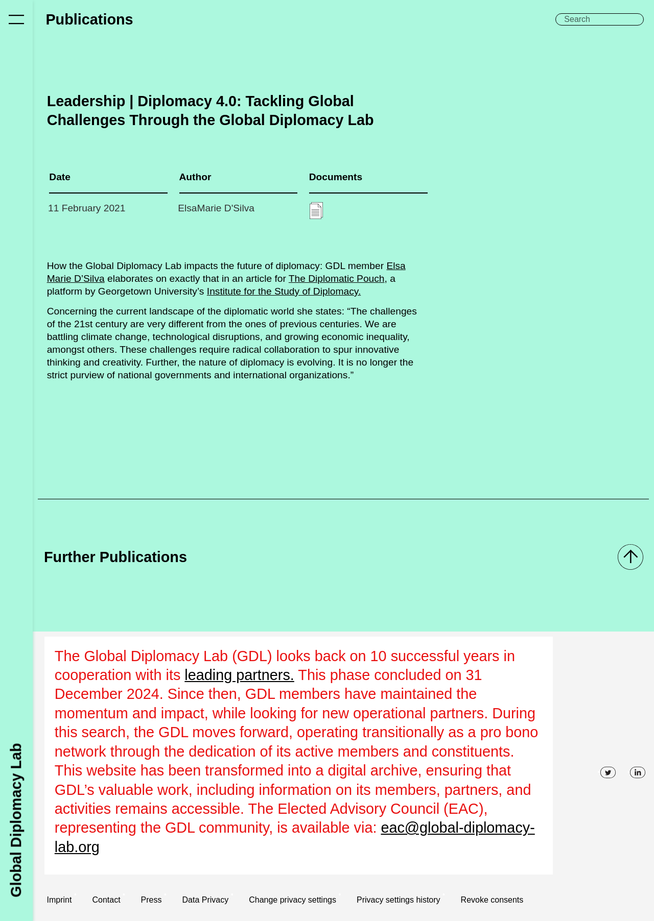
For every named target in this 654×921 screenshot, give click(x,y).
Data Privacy (205, 899)
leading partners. (239, 675)
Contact (106, 899)
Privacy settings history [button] (398, 899)
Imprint (59, 899)
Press (151, 899)
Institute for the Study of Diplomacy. (284, 291)
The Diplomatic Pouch (337, 278)
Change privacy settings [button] (292, 899)
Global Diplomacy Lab (16, 820)
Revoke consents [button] (492, 899)
